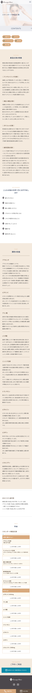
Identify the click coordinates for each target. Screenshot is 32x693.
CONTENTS (16, 28)
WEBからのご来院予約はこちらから (16, 670)
